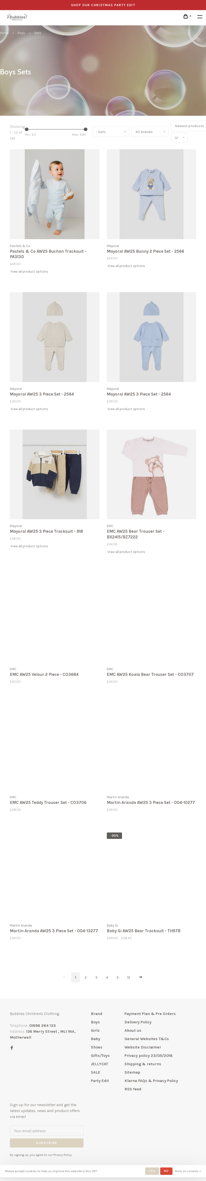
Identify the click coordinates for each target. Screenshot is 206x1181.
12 (128, 977)
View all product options (29, 271)
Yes (152, 1171)
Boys (21, 33)
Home (4, 33)
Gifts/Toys (100, 1055)
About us (132, 1030)
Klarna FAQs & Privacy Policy (151, 1080)
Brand (96, 1013)
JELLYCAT (99, 1064)
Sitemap (132, 1072)
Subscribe (46, 1143)
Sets (37, 33)
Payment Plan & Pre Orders (150, 1013)
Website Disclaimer (142, 1047)
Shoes (96, 1047)
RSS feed (132, 1089)
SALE (95, 1072)
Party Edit (100, 1080)
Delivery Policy (137, 1022)
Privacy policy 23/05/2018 (148, 1055)
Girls (95, 1030)
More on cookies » (188, 1171)
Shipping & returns (142, 1064)
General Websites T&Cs (146, 1038)
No (166, 1171)
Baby (95, 1038)
